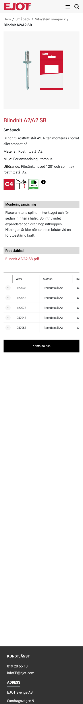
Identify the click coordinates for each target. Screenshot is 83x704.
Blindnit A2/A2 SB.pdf (22, 259)
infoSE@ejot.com (20, 673)
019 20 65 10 (17, 666)
